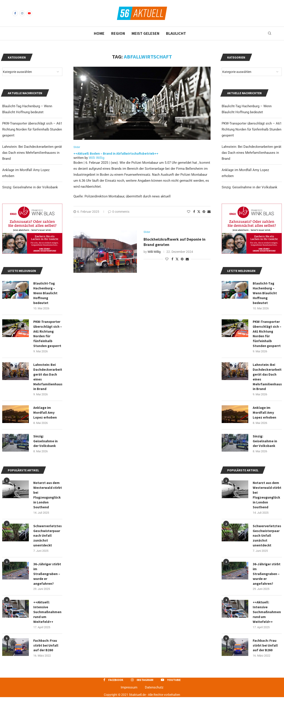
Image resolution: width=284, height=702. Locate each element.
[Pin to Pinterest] (204, 212)
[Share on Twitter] (198, 212)
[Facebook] (15, 13)
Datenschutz (154, 692)
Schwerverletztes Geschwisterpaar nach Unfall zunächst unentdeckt (267, 539)
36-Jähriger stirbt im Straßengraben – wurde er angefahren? (267, 578)
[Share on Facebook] (194, 212)
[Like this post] (188, 212)
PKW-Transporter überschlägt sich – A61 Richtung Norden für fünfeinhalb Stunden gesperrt (252, 129)
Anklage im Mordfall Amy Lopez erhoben (265, 414)
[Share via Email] (209, 212)
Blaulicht (176, 33)
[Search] (269, 33)
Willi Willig (96, 158)
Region (118, 33)
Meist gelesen (145, 33)
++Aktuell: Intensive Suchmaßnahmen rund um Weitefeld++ (267, 616)
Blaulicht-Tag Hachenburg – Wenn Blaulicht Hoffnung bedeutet (265, 293)
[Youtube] (29, 13)
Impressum (129, 692)
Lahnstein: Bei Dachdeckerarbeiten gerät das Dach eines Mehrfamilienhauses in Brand (251, 153)
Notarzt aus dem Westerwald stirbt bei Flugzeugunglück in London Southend (267, 498)
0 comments (118, 212)
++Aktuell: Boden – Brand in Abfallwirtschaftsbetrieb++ (115, 154)
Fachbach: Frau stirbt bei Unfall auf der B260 (265, 650)
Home (99, 33)
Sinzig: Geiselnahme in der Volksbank (249, 187)
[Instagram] (22, 13)
